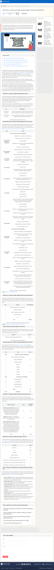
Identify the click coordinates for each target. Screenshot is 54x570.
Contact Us (7, 568)
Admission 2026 (22, 3)
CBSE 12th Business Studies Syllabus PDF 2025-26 (12, 64)
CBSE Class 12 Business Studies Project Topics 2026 (15, 324)
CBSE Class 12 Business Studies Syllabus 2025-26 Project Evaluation (16, 62)
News (27, 3)
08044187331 (38, 564)
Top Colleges (2, 3)
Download (29, 337)
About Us (2, 568)
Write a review (37, 3)
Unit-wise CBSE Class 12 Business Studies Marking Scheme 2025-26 (16, 65)
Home (2, 6)
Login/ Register (43, 3)
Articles (5, 6)
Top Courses (7, 3)
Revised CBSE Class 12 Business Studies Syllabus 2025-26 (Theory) (15, 60)
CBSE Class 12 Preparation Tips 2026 (11, 474)
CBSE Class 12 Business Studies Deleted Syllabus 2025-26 (14, 58)
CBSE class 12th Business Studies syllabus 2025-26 (12, 128)
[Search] (32, 3)
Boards (18, 3)
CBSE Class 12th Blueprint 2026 (11, 291)
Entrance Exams (13, 3)
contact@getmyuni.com (48, 564)
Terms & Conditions (19, 568)
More (30, 3)
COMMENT (5, 556)
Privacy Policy (12, 568)
